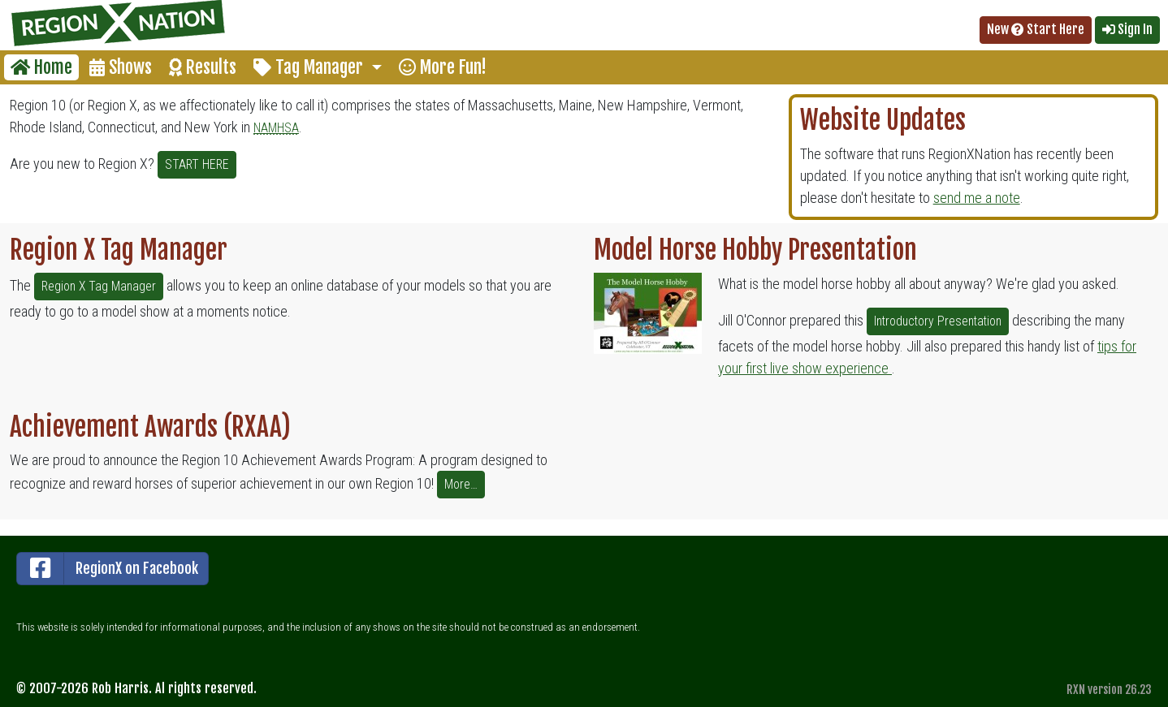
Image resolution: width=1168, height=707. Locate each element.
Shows (120, 67)
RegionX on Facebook (107, 568)
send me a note (976, 197)
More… (461, 484)
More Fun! (443, 67)
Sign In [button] (1127, 29)
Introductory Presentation (937, 321)
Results (202, 67)
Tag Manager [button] (310, 67)
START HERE (197, 164)
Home (41, 67)
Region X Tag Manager (98, 286)
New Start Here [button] (1035, 29)
